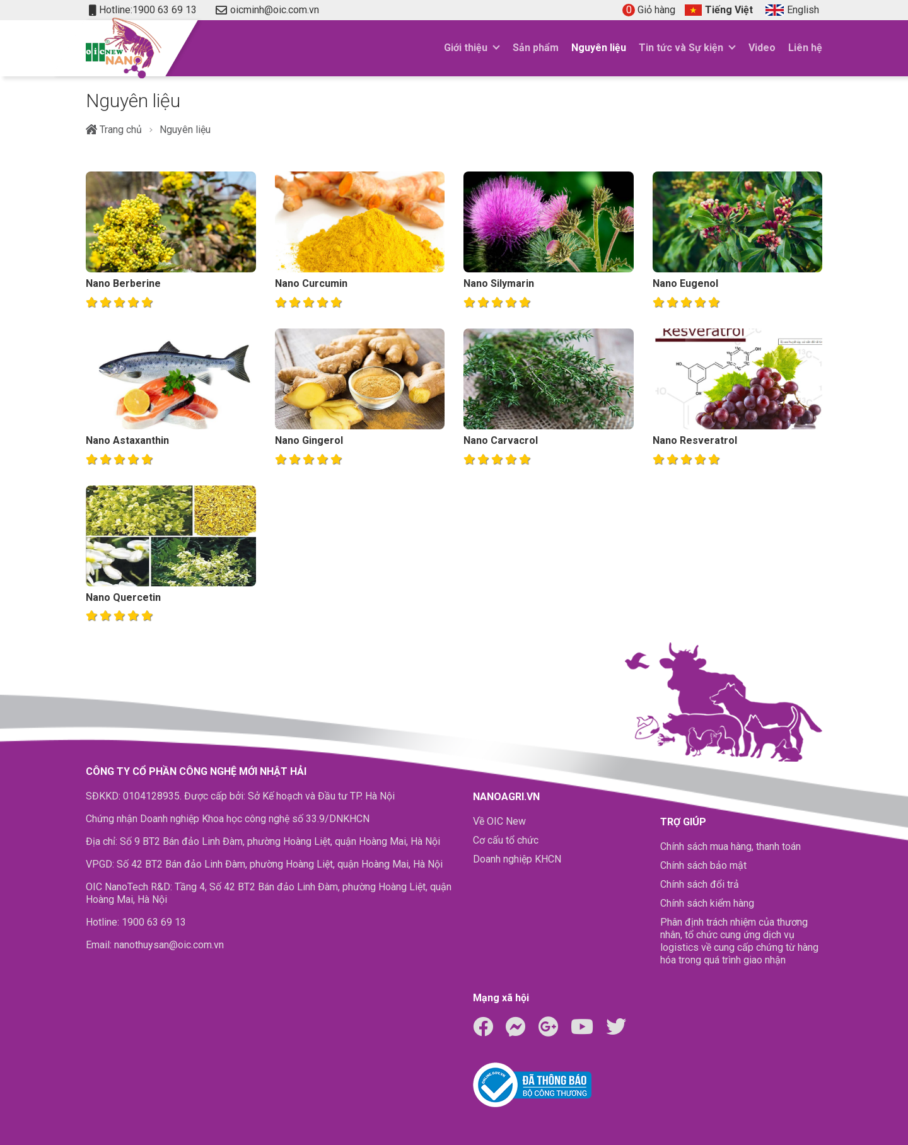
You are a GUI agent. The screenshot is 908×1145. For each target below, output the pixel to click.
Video (762, 48)
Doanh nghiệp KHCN (517, 859)
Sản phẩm (536, 48)
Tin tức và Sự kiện (681, 48)
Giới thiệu (465, 48)
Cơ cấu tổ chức (505, 840)
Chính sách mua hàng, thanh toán (730, 846)
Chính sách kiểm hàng (707, 903)
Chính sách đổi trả (699, 884)
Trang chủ (114, 130)
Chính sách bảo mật (703, 865)
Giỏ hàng (648, 10)
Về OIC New (499, 821)
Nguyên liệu (598, 48)
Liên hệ (805, 48)
